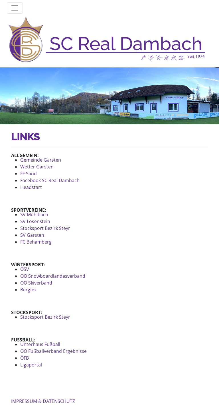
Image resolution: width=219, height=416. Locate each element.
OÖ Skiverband (36, 283)
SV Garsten (32, 235)
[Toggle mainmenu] (15, 8)
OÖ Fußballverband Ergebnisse (53, 351)
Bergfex (28, 290)
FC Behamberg (36, 242)
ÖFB (24, 358)
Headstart (31, 187)
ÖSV (24, 269)
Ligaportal (31, 365)
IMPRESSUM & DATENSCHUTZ (43, 401)
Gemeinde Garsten (40, 160)
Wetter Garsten (37, 167)
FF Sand (28, 173)
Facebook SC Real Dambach (50, 180)
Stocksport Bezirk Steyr (45, 228)
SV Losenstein (35, 221)
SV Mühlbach (34, 214)
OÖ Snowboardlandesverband (52, 276)
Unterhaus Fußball (40, 344)
